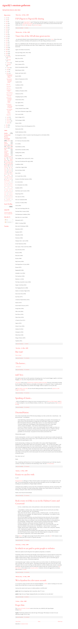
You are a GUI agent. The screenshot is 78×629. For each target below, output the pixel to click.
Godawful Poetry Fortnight (7, 137)
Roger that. (20, 605)
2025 (7, 17)
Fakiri (52, 401)
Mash (20, 609)
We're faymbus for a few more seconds (30, 580)
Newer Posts (18, 621)
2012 (7, 42)
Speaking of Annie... (23, 398)
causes (5, 172)
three (16, 567)
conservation (6, 188)
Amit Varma (18, 382)
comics (8, 187)
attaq (7, 164)
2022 (7, 23)
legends (55, 401)
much (50, 463)
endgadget (29, 25)
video (11, 145)
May (8, 73)
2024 (7, 19)
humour (8, 195)
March (8, 119)
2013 (7, 40)
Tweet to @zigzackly (8, 213)
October (8, 62)
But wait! (19, 351)
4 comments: (26, 596)
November (9, 59)
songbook (6, 153)
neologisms (6, 155)
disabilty (11, 188)
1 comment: (26, 27)
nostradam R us (10, 198)
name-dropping (6, 180)
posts (49, 401)
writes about (25, 388)
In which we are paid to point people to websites (35, 548)
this (50, 535)
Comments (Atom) (24, 623)
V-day (10, 157)
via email (24, 569)
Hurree (20, 535)
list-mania (6, 196)
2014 (7, 38)
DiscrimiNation (22, 412)
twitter (5, 152)
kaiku (6, 133)
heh (10, 164)
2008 (7, 49)
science (9, 200)
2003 (7, 127)
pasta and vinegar (37, 25)
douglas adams (8, 190)
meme (8, 146)
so (48, 463)
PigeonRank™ (27, 22)
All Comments (8, 222)
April (8, 117)
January (8, 122)
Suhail (23, 25)
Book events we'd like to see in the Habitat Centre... (9, 100)
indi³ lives (19, 374)
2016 (7, 34)
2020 (7, 27)
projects (5, 165)
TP (10, 182)
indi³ (21, 379)
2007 (7, 51)
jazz (12, 195)
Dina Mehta (19, 388)
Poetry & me (6, 182)
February (9, 120)
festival (5, 192)
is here (52, 39)
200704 (6, 143)
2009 (7, 47)
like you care (8, 179)
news (5, 198)
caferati (8, 175)
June (8, 71)
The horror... (20, 363)
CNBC (45, 583)
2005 (7, 55)
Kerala (5, 145)
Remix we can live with (24, 474)
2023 (7, 21)
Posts (6, 219)
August (8, 67)
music (10, 168)
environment (6, 191)
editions (19, 567)
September (9, 64)
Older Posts (60, 621)
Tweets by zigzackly (8, 212)
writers (5, 171)
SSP (5, 159)
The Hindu (6, 183)
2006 (7, 53)
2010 (7, 45)
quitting (5, 200)
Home (39, 621)
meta (10, 196)
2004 (7, 125)
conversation (8, 161)
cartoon (10, 171)
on (50, 401)
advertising (6, 167)
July (8, 69)
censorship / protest (7, 176)
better (53, 463)
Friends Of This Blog (8, 163)
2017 (7, 32)
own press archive (34, 567)
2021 (7, 25)
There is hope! (18, 355)
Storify (11, 160)
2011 (7, 43)
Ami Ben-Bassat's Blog (27, 23)
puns (9, 172)
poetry (8, 140)
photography (8, 199)
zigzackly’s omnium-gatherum (16, 5)
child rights (11, 186)
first (59, 566)
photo (5, 142)
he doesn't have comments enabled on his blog (37, 382)
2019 (7, 29)
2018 (7, 30)
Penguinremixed (18, 480)
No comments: (27, 358)
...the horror (17, 366)
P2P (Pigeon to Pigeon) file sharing (29, 18)
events (10, 191)
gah (8, 192)
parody (5, 148)
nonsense (6, 151)
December (9, 56)
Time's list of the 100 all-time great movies (32, 36)
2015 (7, 36)
